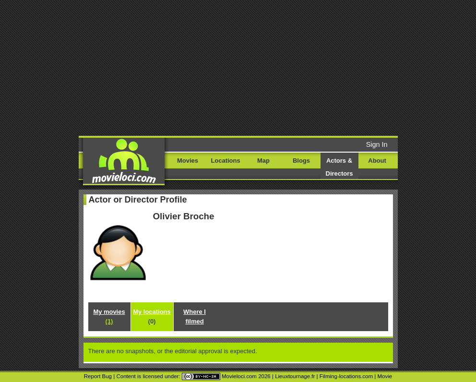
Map (263, 160)
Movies (187, 160)
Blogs (301, 160)
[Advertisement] (250, 67)
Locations (225, 160)
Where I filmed (194, 316)
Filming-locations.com (346, 376)
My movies (109, 316)
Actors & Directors (339, 167)
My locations (151, 316)
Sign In (377, 144)
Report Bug (98, 376)
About (377, 160)
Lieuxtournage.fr (295, 376)
